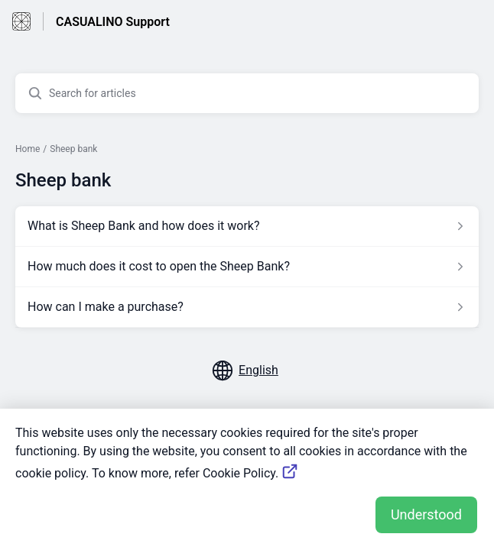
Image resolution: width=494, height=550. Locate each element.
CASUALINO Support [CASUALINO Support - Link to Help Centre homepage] (113, 22)
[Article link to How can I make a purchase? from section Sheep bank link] (247, 307)
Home (27, 149)
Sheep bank (73, 149)
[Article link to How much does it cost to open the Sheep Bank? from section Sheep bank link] (247, 266)
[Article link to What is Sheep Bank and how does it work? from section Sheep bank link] (247, 226)
